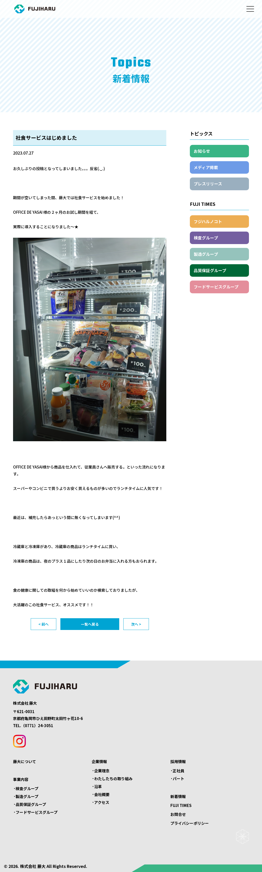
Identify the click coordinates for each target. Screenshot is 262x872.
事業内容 (20, 779)
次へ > (136, 624)
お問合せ (178, 814)
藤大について (24, 761)
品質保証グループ (210, 270)
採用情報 (178, 761)
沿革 (98, 786)
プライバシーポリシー (189, 823)
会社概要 (102, 794)
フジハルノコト (208, 221)
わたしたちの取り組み (113, 778)
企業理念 (102, 770)
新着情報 (178, 796)
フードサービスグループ (216, 287)
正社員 (178, 770)
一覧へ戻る (90, 624)
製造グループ (206, 254)
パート (178, 778)
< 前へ (43, 624)
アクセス (101, 802)
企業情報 (99, 761)
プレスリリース (208, 184)
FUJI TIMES (181, 805)
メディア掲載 (206, 167)
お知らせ (202, 151)
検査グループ (206, 238)
